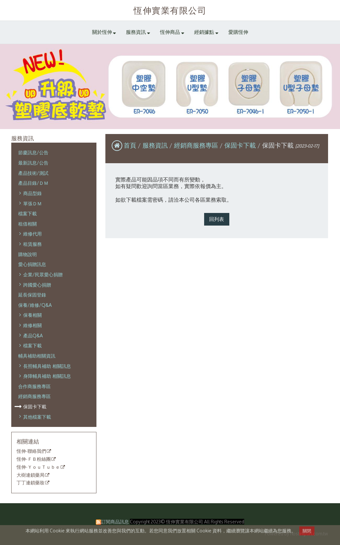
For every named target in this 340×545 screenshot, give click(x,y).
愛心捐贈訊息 (32, 264)
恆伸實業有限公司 (170, 10)
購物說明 (27, 254)
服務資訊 (155, 145)
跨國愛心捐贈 (37, 285)
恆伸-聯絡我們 (31, 451)
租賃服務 (32, 244)
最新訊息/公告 (33, 163)
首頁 (130, 145)
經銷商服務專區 (34, 396)
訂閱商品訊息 (115, 521)
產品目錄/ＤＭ (33, 183)
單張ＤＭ (32, 203)
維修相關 (32, 325)
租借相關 (27, 224)
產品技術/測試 (33, 173)
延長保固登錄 (32, 295)
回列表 (216, 219)
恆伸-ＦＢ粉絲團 (34, 459)
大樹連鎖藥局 (30, 475)
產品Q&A (33, 335)
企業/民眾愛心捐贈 (43, 274)
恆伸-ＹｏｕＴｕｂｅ (38, 467)
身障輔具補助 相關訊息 (47, 376)
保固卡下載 (34, 406)
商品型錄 (32, 193)
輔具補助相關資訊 (36, 356)
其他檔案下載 (37, 417)
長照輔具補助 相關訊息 (47, 366)
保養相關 (32, 315)
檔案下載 (27, 213)
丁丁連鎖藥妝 (30, 482)
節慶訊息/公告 (33, 152)
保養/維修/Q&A (35, 305)
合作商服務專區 (34, 386)
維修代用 (32, 234)
